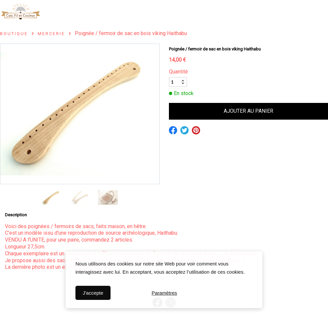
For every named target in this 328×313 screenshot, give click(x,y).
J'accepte (93, 293)
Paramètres (164, 293)
